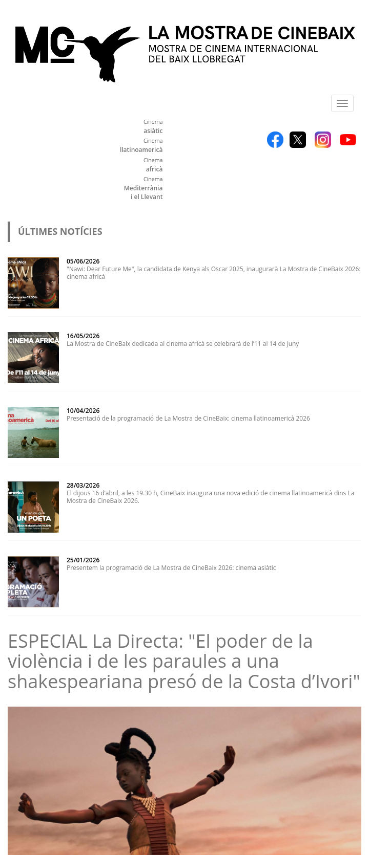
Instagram (323, 139)
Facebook (275, 139)
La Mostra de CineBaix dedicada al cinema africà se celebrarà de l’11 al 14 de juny (183, 343)
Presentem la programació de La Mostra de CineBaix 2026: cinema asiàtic (171, 567)
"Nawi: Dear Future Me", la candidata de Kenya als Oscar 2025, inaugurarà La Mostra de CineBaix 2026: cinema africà (214, 273)
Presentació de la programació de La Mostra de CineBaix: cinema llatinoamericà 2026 (188, 418)
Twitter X (298, 139)
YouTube (348, 139)
